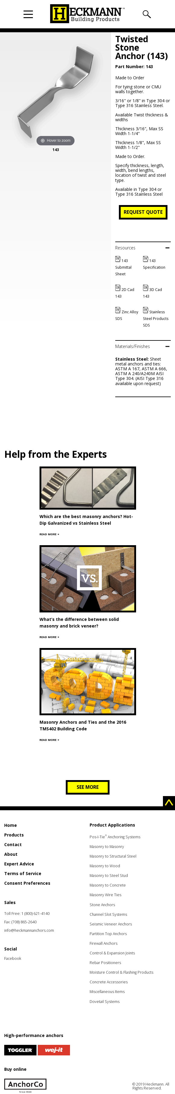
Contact (13, 844)
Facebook (12, 958)
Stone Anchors (102, 904)
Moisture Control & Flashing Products (121, 972)
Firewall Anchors (103, 943)
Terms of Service (22, 873)
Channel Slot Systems (108, 914)
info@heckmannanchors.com (29, 930)
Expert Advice (19, 864)
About (11, 854)
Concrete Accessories (109, 982)
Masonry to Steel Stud (109, 875)
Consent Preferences (27, 883)
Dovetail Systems (104, 1001)
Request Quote (143, 212)
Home (10, 825)
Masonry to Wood (105, 865)
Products (14, 835)
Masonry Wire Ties (105, 894)
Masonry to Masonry (107, 846)
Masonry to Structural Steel (113, 856)
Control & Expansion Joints (112, 953)
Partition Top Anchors (108, 933)
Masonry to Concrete (108, 885)
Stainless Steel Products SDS (155, 318)
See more (88, 787)
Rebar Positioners (105, 962)
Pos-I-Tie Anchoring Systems (115, 836)
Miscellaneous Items (107, 991)
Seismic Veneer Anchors (111, 924)
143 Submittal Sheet (123, 267)
